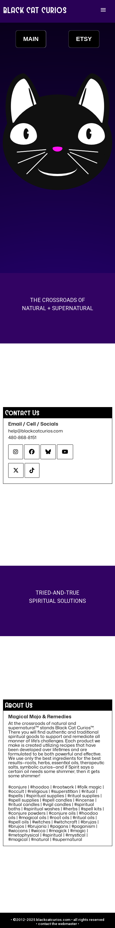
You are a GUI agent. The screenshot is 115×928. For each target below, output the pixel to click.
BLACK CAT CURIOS (35, 10)
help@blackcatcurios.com (35, 431)
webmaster (67, 923)
